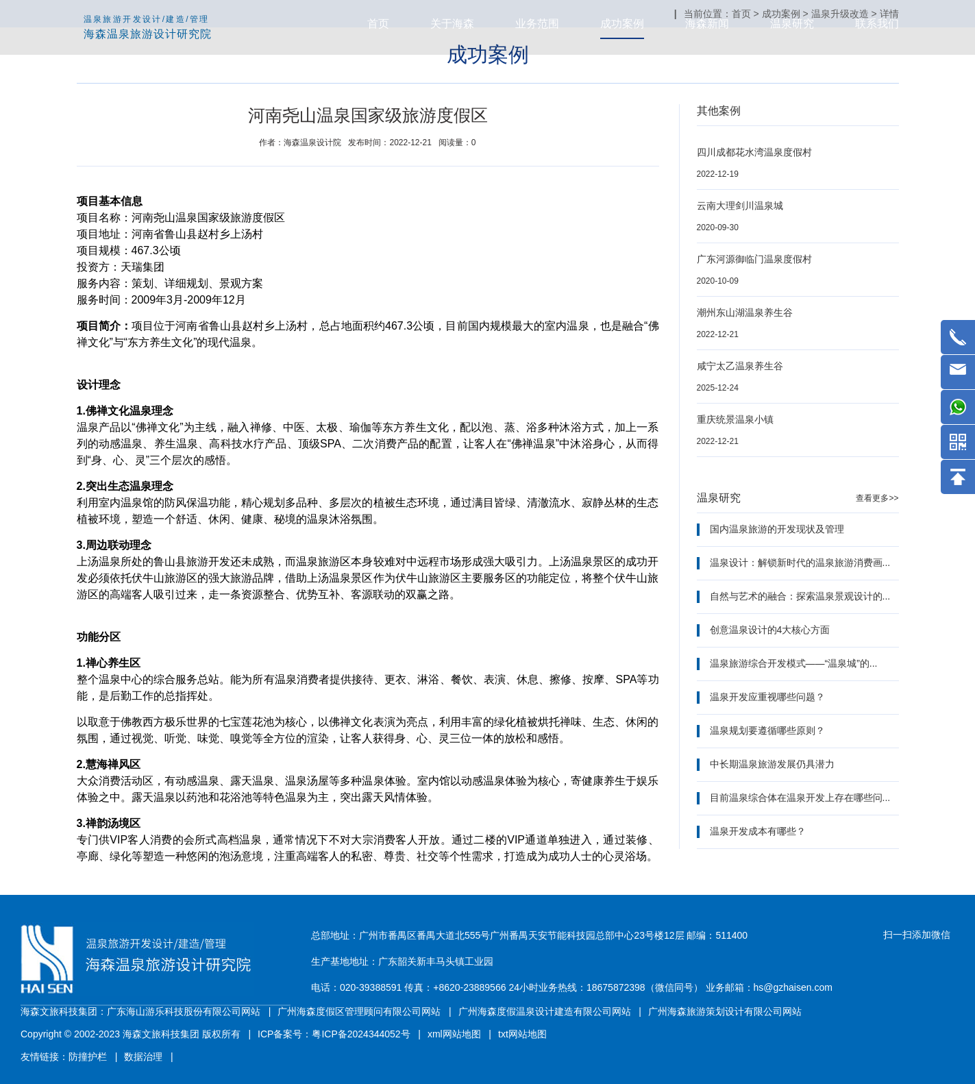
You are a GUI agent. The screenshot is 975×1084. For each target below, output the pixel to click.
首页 (378, 23)
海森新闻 (707, 23)
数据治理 (143, 1056)
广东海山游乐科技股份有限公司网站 (183, 1011)
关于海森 (452, 23)
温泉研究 (792, 23)
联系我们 (877, 23)
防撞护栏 (88, 1056)
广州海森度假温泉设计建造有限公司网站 (544, 1011)
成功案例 (622, 23)
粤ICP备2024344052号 (361, 1033)
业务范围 (537, 23)
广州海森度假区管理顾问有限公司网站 (359, 1011)
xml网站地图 (454, 1033)
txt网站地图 (522, 1033)
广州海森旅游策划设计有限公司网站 (725, 1011)
